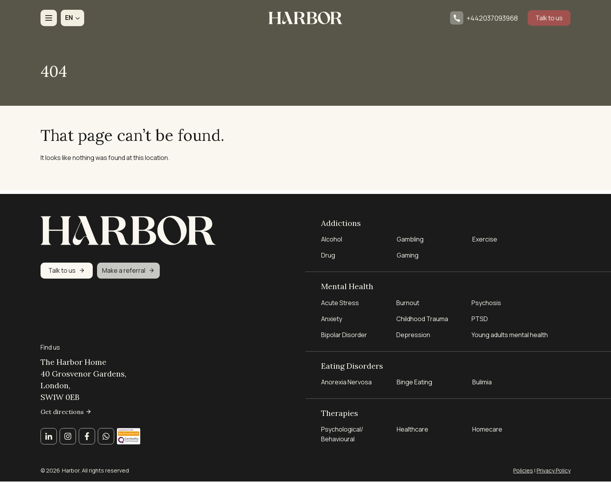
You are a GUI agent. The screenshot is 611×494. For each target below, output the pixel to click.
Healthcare (412, 429)
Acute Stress (340, 301)
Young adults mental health (509, 333)
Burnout (407, 301)
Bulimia (482, 381)
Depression (413, 333)
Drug (328, 253)
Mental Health (347, 284)
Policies (523, 470)
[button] (72, 18)
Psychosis (486, 301)
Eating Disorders (352, 364)
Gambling (410, 237)
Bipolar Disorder (344, 333)
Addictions (341, 220)
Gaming (408, 253)
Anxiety (331, 317)
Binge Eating (414, 381)
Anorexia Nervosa (346, 381)
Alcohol (331, 237)
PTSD (479, 317)
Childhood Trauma (422, 317)
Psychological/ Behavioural (342, 434)
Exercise (484, 237)
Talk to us (549, 18)
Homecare (487, 429)
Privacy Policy (553, 470)
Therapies (339, 412)
